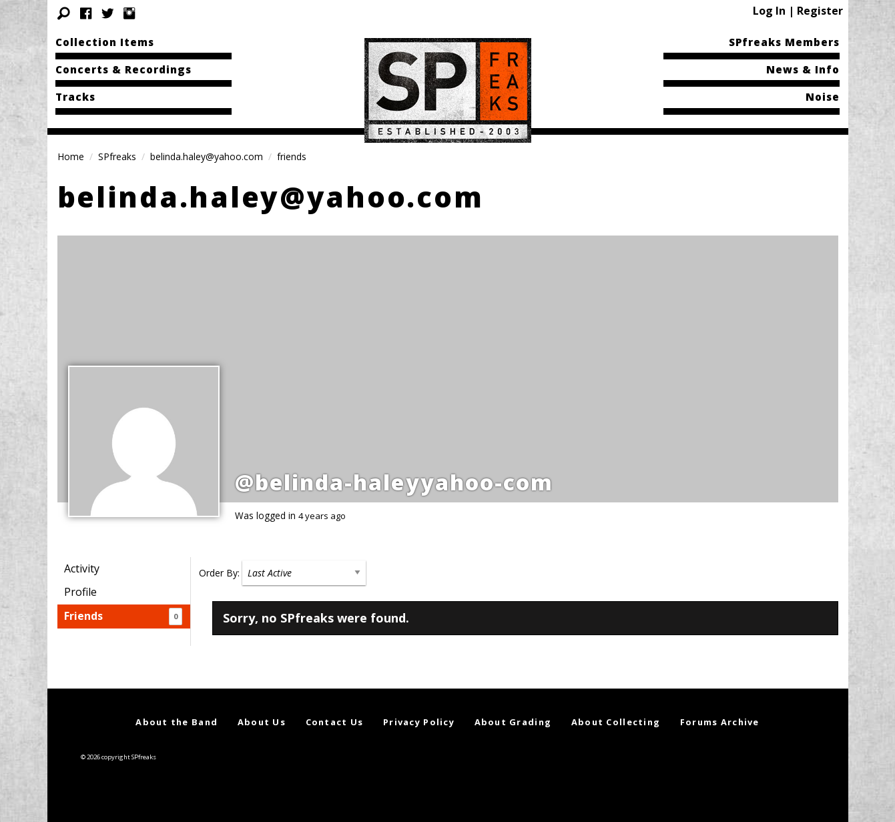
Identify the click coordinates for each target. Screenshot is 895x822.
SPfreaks (117, 156)
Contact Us (335, 722)
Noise (823, 96)
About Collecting (615, 722)
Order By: (219, 572)
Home (70, 156)
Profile (80, 591)
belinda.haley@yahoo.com (206, 156)
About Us (262, 722)
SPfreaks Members (784, 42)
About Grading (513, 722)
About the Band (176, 722)
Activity (81, 568)
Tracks (75, 96)
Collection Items (104, 42)
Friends (123, 616)
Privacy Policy (419, 722)
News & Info (803, 69)
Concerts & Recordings (123, 69)
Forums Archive (720, 722)
